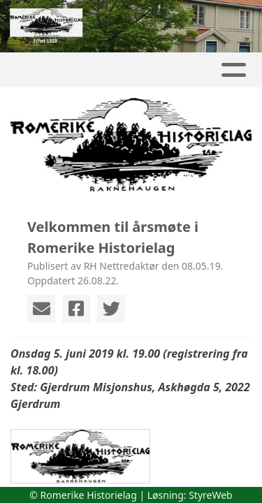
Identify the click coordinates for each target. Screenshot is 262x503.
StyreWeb (211, 495)
